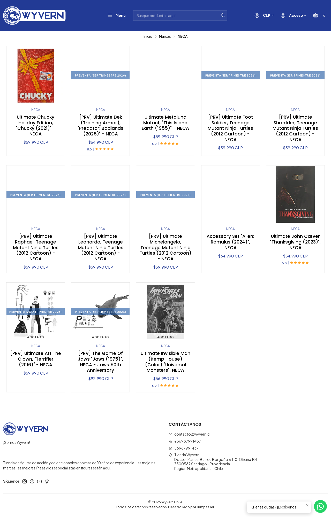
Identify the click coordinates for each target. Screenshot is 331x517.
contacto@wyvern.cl (189, 435)
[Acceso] (292, 15)
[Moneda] (263, 15)
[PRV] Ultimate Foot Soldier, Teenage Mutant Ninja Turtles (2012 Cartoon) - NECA (230, 128)
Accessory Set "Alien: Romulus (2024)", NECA (230, 243)
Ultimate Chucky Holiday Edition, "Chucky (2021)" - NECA (36, 126)
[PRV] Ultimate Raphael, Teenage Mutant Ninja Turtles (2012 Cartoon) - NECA (35, 248)
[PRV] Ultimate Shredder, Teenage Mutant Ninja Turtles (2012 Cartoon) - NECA (295, 128)
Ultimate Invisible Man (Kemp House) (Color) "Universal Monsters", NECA (165, 363)
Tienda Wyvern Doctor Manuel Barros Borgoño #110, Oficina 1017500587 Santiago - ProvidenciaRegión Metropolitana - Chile (213, 463)
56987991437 (184, 449)
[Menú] (115, 15)
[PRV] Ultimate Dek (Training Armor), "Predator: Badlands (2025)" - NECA (100, 126)
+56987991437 (185, 442)
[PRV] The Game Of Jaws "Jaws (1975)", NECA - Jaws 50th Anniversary (101, 363)
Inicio (148, 36)
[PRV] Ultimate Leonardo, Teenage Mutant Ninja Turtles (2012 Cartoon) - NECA (100, 248)
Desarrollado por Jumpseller (191, 508)
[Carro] (319, 15)
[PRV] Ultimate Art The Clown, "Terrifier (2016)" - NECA (36, 360)
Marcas (165, 36)
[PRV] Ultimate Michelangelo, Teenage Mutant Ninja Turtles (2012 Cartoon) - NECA (165, 248)
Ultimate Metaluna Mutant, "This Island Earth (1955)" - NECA (165, 123)
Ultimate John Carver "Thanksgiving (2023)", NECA (295, 243)
